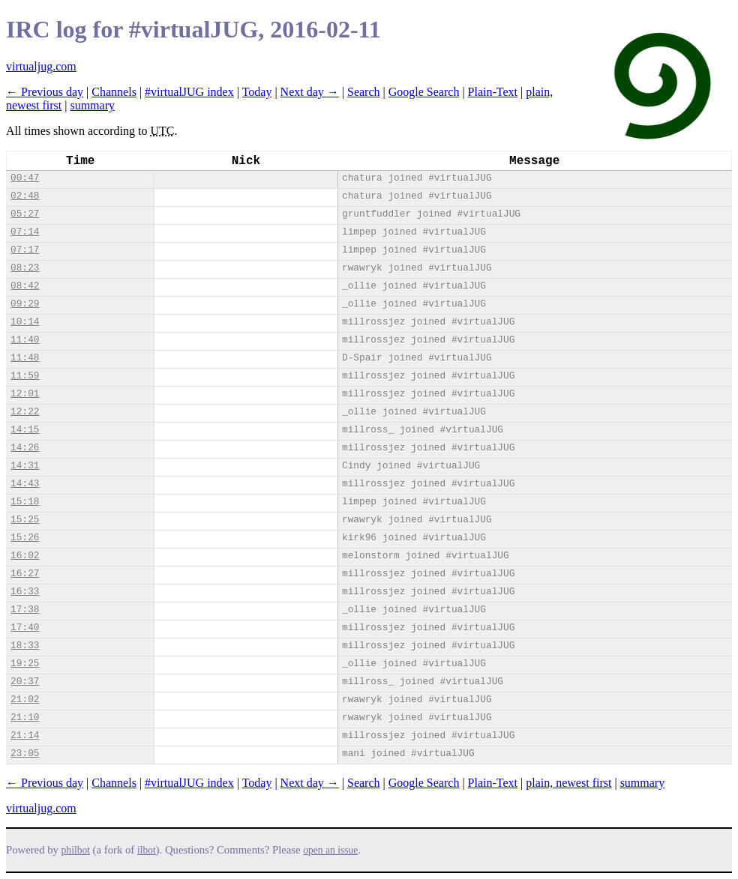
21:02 (24, 699)
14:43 (24, 483)
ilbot (146, 850)
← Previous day (44, 91)
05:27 (24, 214)
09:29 (24, 303)
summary (92, 105)
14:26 (24, 447)
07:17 (24, 250)
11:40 (24, 339)
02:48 (24, 196)
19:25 (24, 663)
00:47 (24, 178)
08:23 (24, 268)
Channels (114, 91)
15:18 (24, 501)
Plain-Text (493, 91)
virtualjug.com (41, 66)
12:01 (24, 393)
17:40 (24, 627)
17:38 (24, 609)
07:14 (24, 232)
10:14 (24, 321)
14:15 (24, 429)
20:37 (24, 681)
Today (257, 91)
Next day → (309, 91)
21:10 (24, 717)
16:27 (24, 573)
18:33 (24, 645)
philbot (76, 850)
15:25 (24, 519)
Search (363, 91)
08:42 (24, 286)
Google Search (424, 91)
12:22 (24, 411)
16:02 (24, 555)
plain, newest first (568, 782)
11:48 (24, 357)
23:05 (24, 753)
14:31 (24, 465)
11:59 (24, 375)
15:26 (24, 537)
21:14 (24, 735)
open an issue (330, 850)
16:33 (24, 591)
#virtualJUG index (189, 91)
